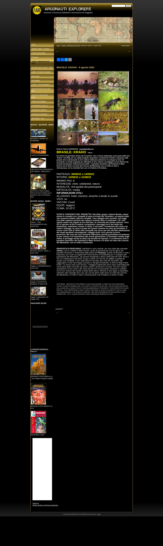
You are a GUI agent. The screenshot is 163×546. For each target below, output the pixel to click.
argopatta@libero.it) (86, 149)
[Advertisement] (63, 531)
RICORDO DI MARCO (39, 110)
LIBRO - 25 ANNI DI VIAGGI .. (42, 72)
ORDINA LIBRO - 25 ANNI (40, 49)
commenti (58, 309)
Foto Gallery (36, 80)
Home (58, 45)
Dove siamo (36, 76)
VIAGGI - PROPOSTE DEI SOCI (70, 45)
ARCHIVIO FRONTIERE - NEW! (40, 96)
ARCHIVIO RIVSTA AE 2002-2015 (41, 90)
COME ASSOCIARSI (39, 53)
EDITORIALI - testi (38, 118)
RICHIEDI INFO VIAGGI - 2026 (42, 68)
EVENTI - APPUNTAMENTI (41, 85)
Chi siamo (35, 57)
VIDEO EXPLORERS (39, 101)
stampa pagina (125, 45)
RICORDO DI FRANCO (39, 114)
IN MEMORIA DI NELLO (40, 106)
